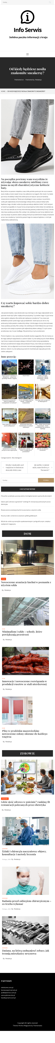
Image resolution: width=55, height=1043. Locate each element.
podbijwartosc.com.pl (8, 993)
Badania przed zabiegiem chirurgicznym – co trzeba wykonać (26, 902)
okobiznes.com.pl (7, 987)
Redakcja (38, 80)
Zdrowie (5, 798)
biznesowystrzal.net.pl (9, 990)
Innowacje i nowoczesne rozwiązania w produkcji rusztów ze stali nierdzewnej (24, 683)
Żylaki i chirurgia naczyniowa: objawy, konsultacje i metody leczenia (24, 853)
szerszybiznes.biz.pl (8, 995)
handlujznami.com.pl (8, 998)
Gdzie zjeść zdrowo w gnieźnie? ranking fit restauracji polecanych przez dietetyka (26, 503)
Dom (3, 579)
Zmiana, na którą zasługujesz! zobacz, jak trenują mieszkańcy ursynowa (25, 952)
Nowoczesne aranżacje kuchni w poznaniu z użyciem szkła (21, 510)
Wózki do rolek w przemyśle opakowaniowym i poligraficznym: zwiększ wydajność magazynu (25, 522)
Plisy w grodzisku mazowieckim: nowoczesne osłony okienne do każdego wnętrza (24, 733)
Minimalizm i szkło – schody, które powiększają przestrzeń (22, 633)
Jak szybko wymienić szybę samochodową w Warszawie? (41, 467)
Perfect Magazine (24, 1026)
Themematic (37, 1026)
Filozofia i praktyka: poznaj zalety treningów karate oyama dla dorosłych (26, 496)
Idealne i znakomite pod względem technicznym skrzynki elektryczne (15, 467)
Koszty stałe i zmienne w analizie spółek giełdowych (19, 516)
